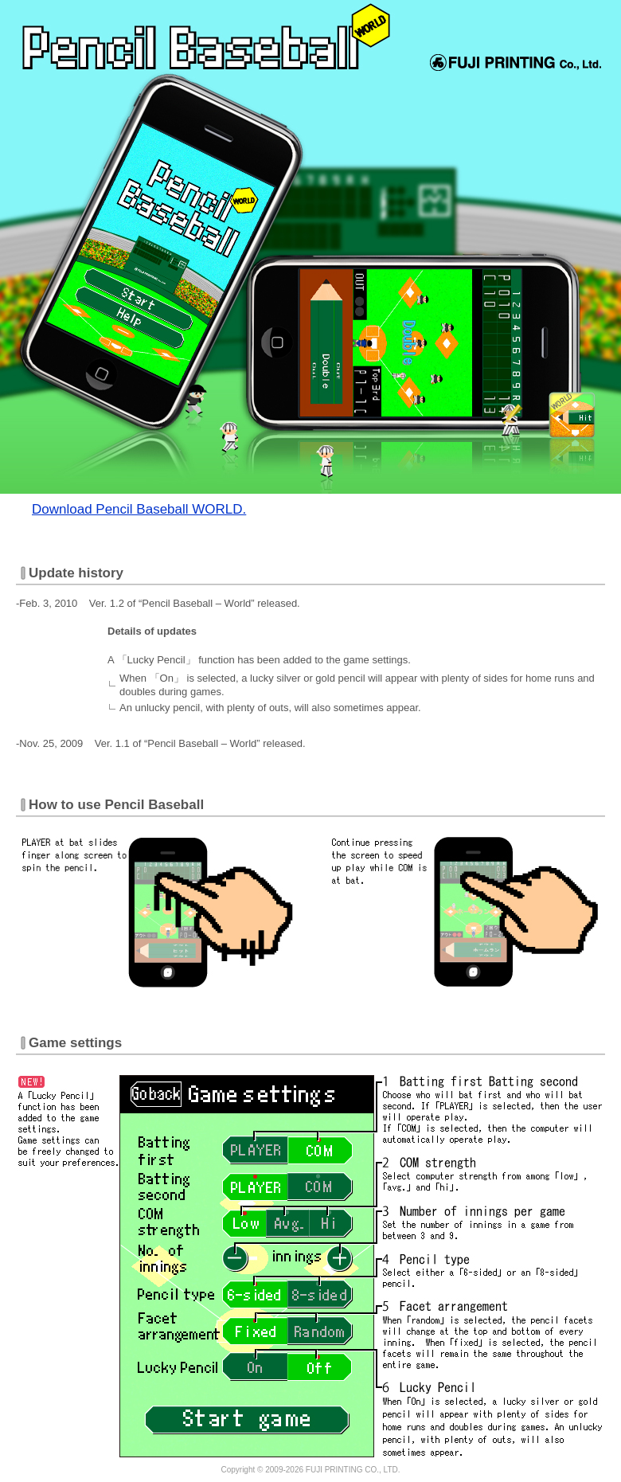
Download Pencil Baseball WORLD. (139, 509)
